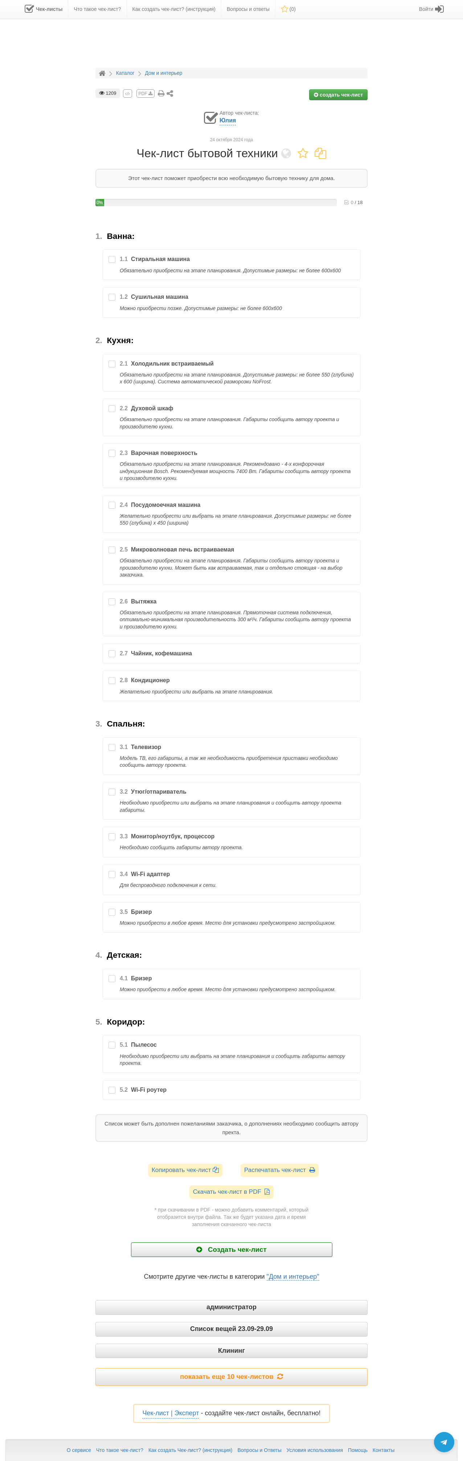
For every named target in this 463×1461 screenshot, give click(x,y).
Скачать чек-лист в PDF (231, 1191)
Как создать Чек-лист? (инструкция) (190, 1450)
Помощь (358, 1450)
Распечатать (279, 1170)
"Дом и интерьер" (293, 1276)
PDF (145, 93)
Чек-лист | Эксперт (170, 1413)
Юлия (228, 120)
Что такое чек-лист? (119, 1450)
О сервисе (79, 1450)
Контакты (383, 1450)
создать (338, 95)
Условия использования (315, 1450)
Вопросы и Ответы (259, 1450)
